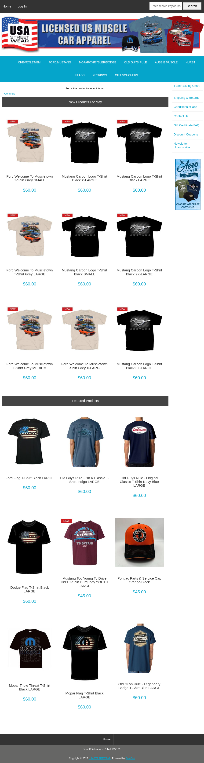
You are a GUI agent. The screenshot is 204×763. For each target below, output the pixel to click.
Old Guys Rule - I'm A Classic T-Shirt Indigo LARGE (84, 480)
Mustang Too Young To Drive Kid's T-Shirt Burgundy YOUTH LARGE (84, 582)
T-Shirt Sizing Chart (187, 86)
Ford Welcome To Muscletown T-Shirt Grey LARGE (29, 272)
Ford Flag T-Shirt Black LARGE (30, 478)
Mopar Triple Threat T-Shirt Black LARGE (29, 687)
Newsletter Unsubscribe (182, 145)
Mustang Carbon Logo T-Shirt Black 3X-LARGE (139, 366)
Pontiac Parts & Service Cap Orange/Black (139, 580)
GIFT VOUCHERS (126, 75)
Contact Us (181, 116)
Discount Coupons (186, 134)
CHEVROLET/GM (29, 62)
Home (7, 6)
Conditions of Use (185, 107)
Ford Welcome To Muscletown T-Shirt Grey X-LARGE (84, 366)
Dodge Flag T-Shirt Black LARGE (29, 589)
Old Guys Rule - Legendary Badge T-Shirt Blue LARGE (139, 686)
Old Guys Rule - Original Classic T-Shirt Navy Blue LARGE (139, 481)
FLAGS (79, 75)
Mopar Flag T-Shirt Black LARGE (85, 695)
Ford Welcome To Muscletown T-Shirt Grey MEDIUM (29, 366)
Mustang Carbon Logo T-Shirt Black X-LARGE (84, 178)
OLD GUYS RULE (135, 62)
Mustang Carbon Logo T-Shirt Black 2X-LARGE (139, 272)
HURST (190, 62)
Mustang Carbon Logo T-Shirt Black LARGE (139, 178)
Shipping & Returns (186, 97)
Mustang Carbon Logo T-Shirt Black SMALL (84, 272)
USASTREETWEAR (100, 758)
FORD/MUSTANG (59, 62)
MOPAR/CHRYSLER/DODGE (97, 62)
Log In (22, 6)
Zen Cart (130, 758)
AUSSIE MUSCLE (166, 62)
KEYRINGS (99, 75)
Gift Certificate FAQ (186, 125)
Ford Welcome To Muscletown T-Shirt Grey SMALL (29, 178)
